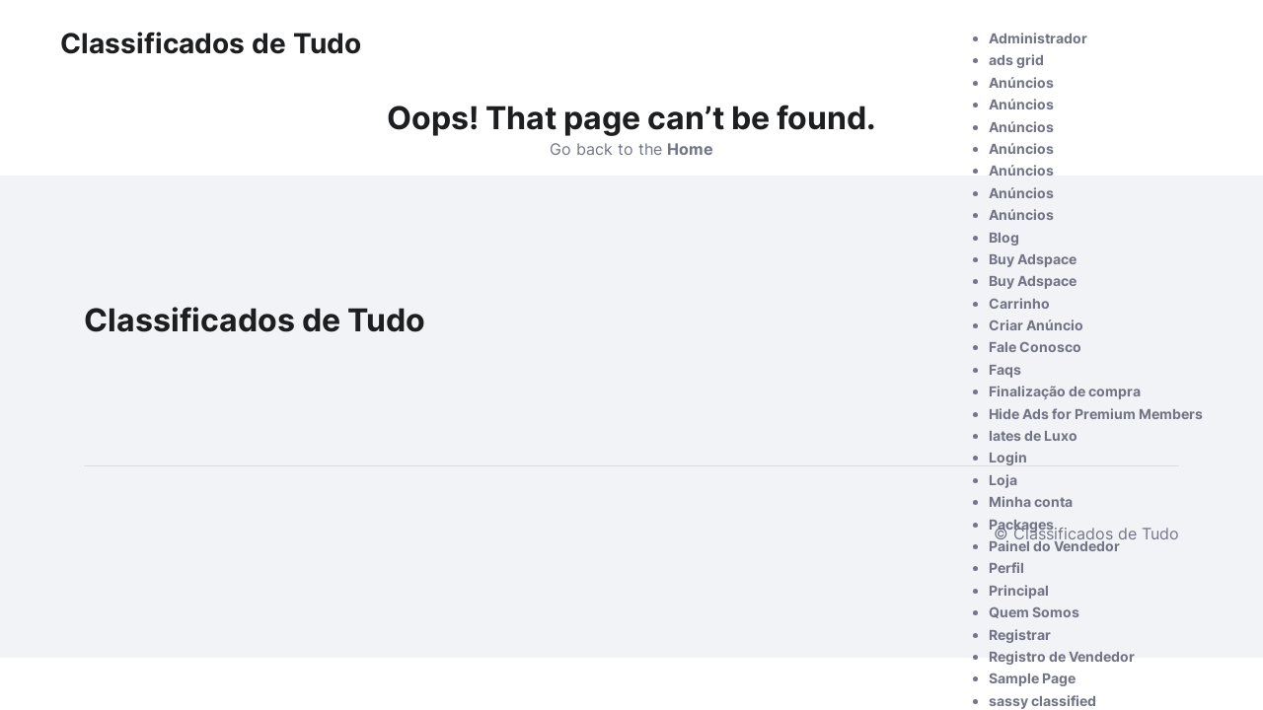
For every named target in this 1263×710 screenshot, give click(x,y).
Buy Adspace (1033, 258)
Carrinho (1019, 303)
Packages (1021, 524)
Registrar (1020, 634)
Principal (1019, 590)
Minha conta (1031, 501)
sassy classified (1042, 700)
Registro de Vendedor (1062, 656)
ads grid (1016, 59)
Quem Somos (1034, 612)
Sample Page (1032, 678)
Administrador (1038, 38)
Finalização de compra (1065, 391)
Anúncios (1021, 82)
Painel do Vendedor (1054, 545)
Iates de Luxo (1033, 435)
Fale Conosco (1035, 346)
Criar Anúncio (1036, 325)
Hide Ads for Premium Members (1096, 413)
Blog (1004, 237)
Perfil (1006, 567)
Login (1008, 457)
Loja (1003, 479)
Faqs (1005, 369)
